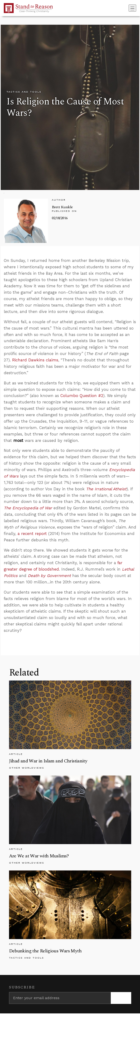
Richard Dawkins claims (35, 360)
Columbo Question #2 (81, 395)
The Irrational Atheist (106, 489)
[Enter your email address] (60, 998)
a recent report (32, 533)
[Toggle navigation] (132, 8)
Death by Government (49, 575)
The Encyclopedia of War (28, 508)
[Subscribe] (121, 998)
